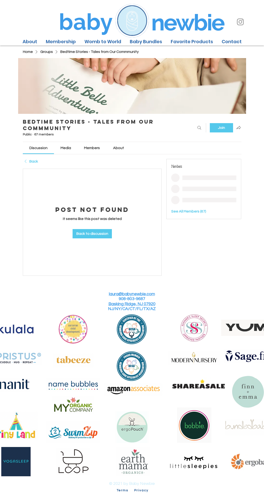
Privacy (141, 490)
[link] (38, 148)
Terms (125, 490)
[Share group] (238, 127)
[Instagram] (240, 21)
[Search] (199, 127)
